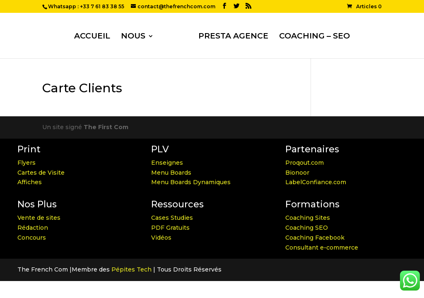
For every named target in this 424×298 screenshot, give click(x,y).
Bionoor (297, 172)
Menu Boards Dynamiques (191, 182)
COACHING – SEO (314, 37)
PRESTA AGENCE (233, 37)
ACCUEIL (92, 37)
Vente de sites (38, 217)
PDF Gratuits (170, 227)
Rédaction (32, 227)
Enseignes (167, 162)
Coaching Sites (307, 217)
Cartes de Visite (41, 172)
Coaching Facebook (314, 237)
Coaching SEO (306, 227)
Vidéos (161, 237)
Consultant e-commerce (321, 247)
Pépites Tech (131, 269)
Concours (31, 237)
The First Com (106, 127)
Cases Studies (172, 217)
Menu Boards (171, 172)
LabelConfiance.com (315, 182)
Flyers (26, 162)
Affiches (29, 182)
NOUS (133, 37)
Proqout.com (304, 162)
